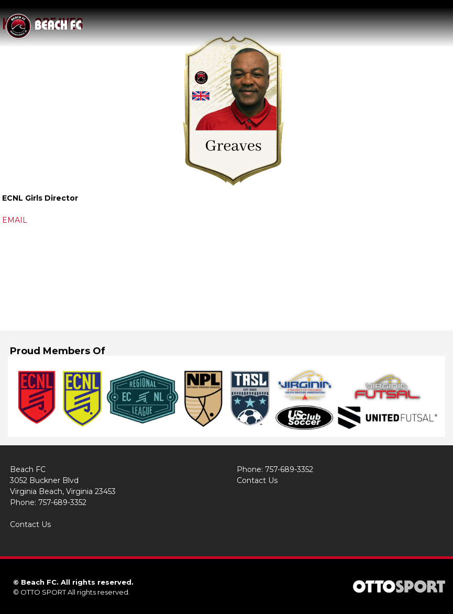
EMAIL (14, 220)
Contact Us (30, 524)
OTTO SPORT (43, 592)
